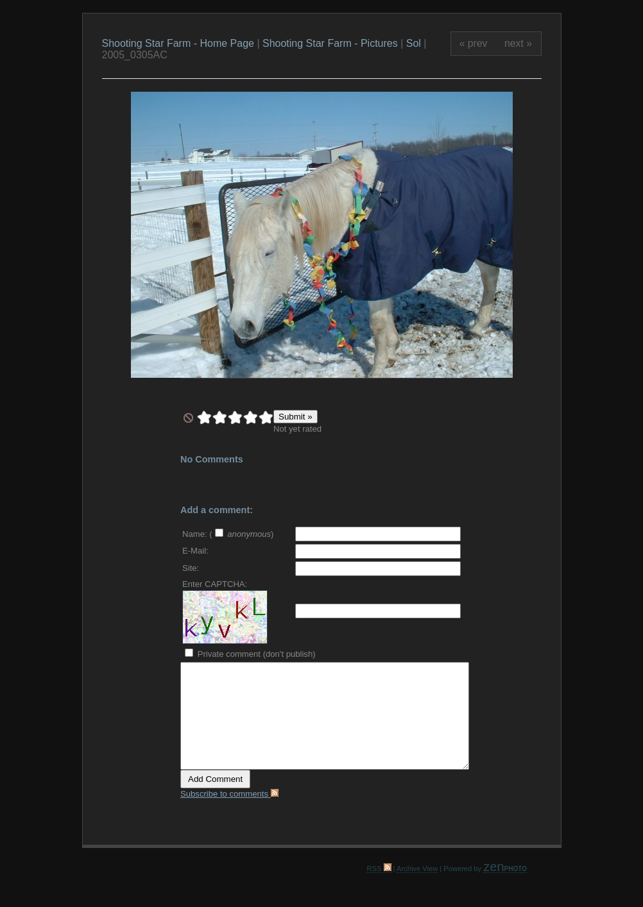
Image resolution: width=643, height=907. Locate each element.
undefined (188, 418)
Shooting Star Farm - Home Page (178, 43)
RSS (378, 868)
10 (266, 418)
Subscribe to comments (229, 794)
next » (518, 43)
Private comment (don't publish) (250, 654)
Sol (413, 43)
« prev (473, 43)
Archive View (417, 868)
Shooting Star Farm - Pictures (331, 43)
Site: (190, 568)
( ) (241, 534)
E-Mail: (195, 550)
